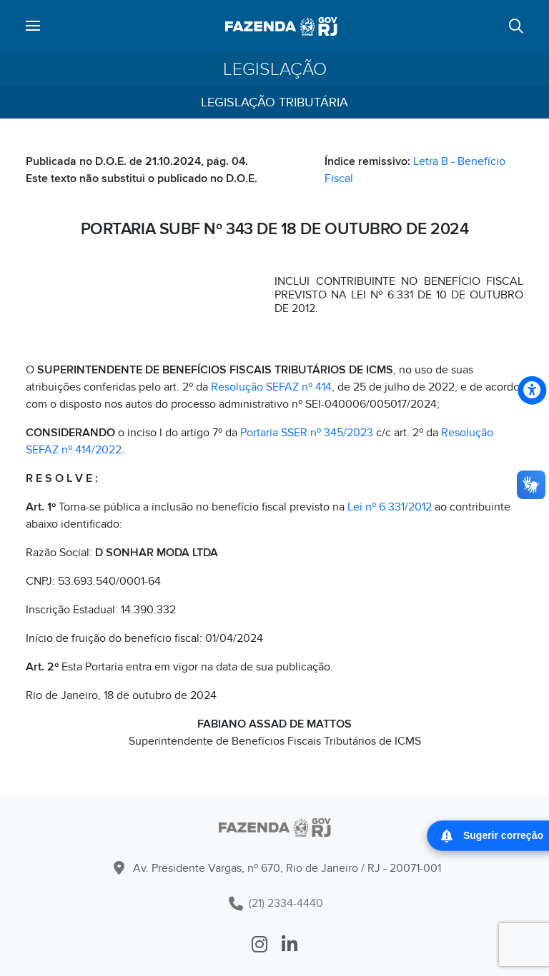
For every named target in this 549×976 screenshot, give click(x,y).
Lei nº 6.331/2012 (389, 507)
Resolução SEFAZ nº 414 (271, 387)
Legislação (275, 69)
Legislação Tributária (274, 102)
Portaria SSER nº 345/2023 (306, 433)
